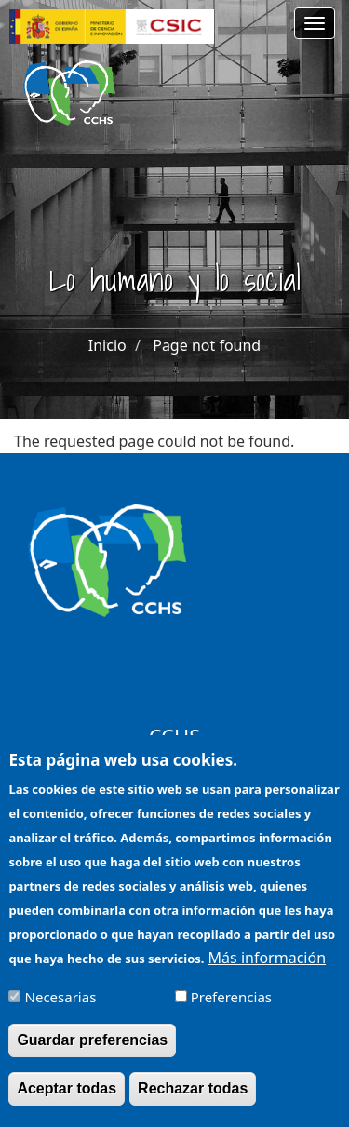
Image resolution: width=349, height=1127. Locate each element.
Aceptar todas (66, 1103)
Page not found (207, 345)
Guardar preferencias (92, 1055)
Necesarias (61, 1011)
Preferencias (231, 1011)
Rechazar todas (193, 1103)
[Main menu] (314, 23)
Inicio (107, 345)
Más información (267, 972)
